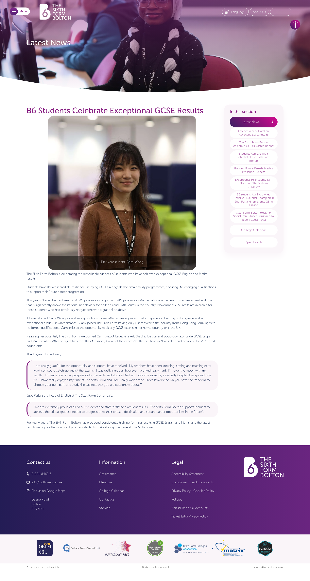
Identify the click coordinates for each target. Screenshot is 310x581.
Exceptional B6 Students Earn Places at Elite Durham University (253, 183)
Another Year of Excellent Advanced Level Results (254, 133)
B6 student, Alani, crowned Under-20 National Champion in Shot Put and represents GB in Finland (253, 200)
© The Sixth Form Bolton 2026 (42, 567)
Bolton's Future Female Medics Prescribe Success (253, 170)
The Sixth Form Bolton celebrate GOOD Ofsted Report (253, 144)
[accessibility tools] (295, 25)
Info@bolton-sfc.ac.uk (46, 482)
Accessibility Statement (187, 473)
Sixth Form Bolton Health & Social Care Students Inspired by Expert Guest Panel (253, 216)
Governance (107, 473)
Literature (105, 482)
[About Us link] (259, 12)
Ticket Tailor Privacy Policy (189, 516)
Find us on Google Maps (48, 490)
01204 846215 (41, 473)
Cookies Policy (203, 490)
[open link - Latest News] (272, 121)
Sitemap (104, 508)
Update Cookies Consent (155, 567)
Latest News (251, 121)
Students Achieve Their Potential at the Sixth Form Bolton (253, 157)
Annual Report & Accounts (190, 508)
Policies (176, 499)
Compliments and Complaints (192, 482)
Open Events (254, 242)
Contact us (106, 499)
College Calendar (253, 230)
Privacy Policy (181, 490)
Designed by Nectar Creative (268, 567)
